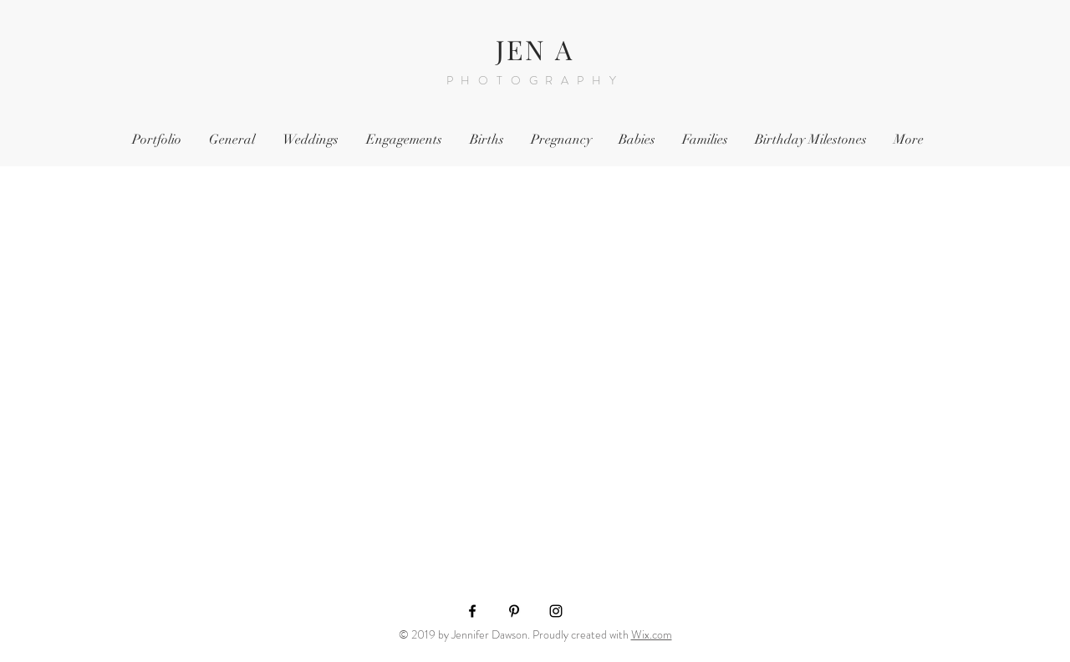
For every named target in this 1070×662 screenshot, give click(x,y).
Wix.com (651, 634)
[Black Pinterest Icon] (514, 611)
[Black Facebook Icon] (472, 611)
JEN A (535, 49)
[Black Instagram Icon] (556, 611)
